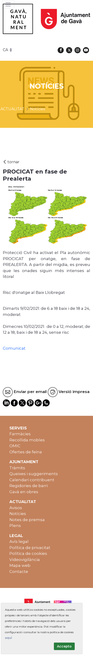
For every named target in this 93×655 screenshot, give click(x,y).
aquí (8, 638)
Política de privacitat (29, 547)
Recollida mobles (27, 440)
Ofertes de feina (25, 452)
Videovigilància (24, 559)
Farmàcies (20, 434)
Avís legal (19, 541)
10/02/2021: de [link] (38, 326)
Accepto (64, 646)
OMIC (14, 445)
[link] (30, 308)
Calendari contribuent (31, 479)
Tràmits (17, 468)
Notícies (17, 513)
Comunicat (14, 348)
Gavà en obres (23, 491)
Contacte (18, 571)
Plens (15, 525)
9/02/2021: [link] (30, 308)
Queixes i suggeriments (33, 473)
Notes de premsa (27, 519)
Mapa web (19, 565)
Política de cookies (28, 553)
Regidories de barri (28, 485)
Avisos (15, 507)
